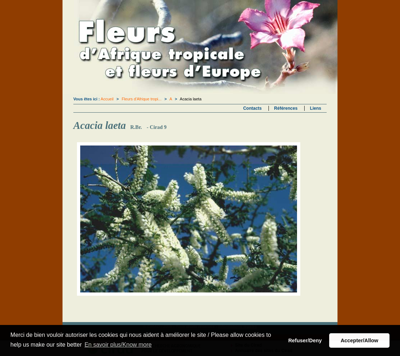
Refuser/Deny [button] (305, 340)
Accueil (107, 99)
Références (286, 108)
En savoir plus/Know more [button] (118, 345)
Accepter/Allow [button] (359, 340)
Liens (315, 108)
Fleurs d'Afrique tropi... (142, 99)
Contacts (252, 108)
